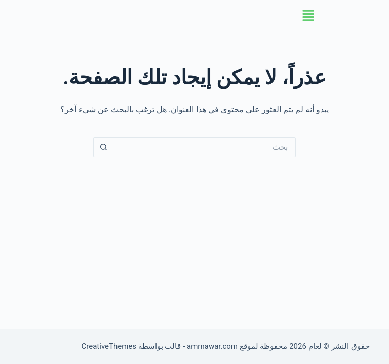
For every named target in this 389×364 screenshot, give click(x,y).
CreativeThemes (109, 346)
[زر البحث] (103, 147)
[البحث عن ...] (204, 147)
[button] (194, 16)
